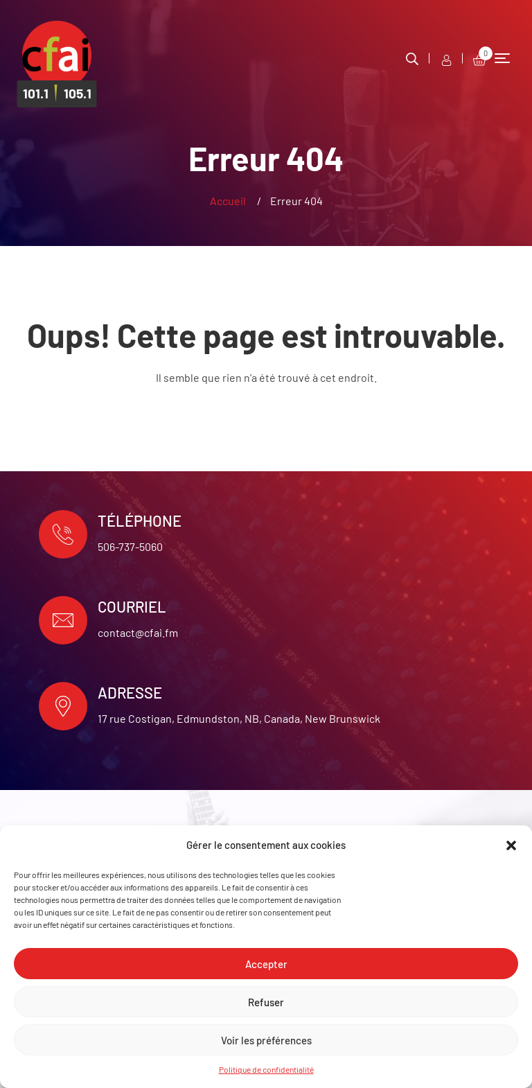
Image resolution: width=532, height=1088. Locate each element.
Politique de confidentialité (266, 1069)
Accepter (266, 964)
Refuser (266, 1002)
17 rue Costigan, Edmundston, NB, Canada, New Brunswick (239, 718)
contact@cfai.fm (138, 632)
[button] (511, 845)
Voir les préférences (266, 1040)
